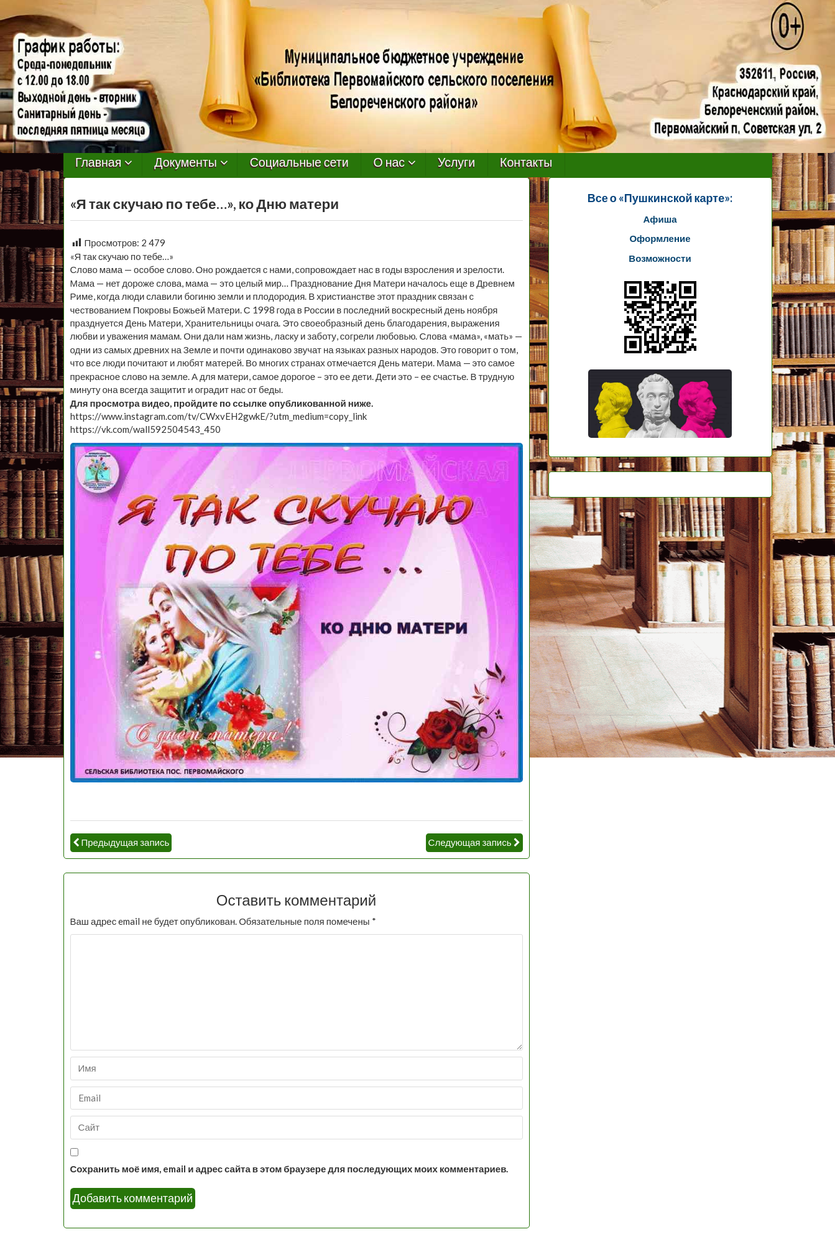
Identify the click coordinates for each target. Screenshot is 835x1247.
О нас (389, 162)
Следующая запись (470, 842)
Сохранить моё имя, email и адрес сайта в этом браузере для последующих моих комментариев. (289, 1168)
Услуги (456, 162)
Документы (185, 162)
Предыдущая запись (125, 842)
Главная (98, 162)
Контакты (526, 162)
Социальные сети (299, 162)
